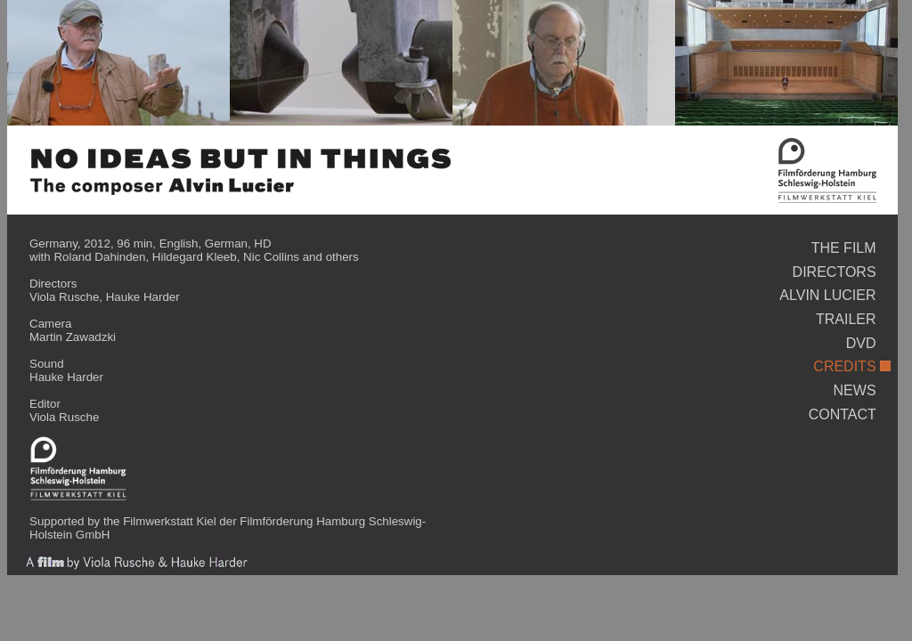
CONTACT (842, 414)
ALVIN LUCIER (827, 295)
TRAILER (846, 319)
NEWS (855, 390)
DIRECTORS (834, 272)
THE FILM (843, 248)
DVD (861, 343)
